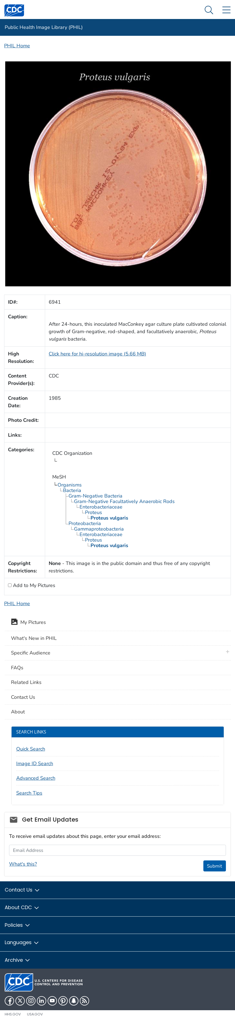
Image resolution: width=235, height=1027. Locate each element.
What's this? (23, 864)
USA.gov (35, 1014)
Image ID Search (34, 763)
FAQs (17, 667)
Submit (214, 866)
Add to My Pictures (33, 585)
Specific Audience (30, 653)
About (18, 711)
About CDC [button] (22, 907)
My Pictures (28, 622)
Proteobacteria (85, 523)
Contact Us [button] (22, 889)
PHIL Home (17, 45)
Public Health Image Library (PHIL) (44, 27)
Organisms (70, 485)
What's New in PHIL (34, 638)
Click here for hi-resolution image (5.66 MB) (97, 354)
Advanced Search (35, 778)
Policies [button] (18, 925)
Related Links (26, 682)
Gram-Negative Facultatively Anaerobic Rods (124, 501)
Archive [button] (18, 960)
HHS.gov (13, 1014)
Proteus (93, 512)
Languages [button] (22, 942)
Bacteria (72, 490)
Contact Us (23, 697)
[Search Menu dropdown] (209, 10)
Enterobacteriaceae (101, 507)
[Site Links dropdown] (226, 10)
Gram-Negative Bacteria (95, 496)
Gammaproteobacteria (99, 529)
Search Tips (29, 793)
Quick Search (30, 749)
